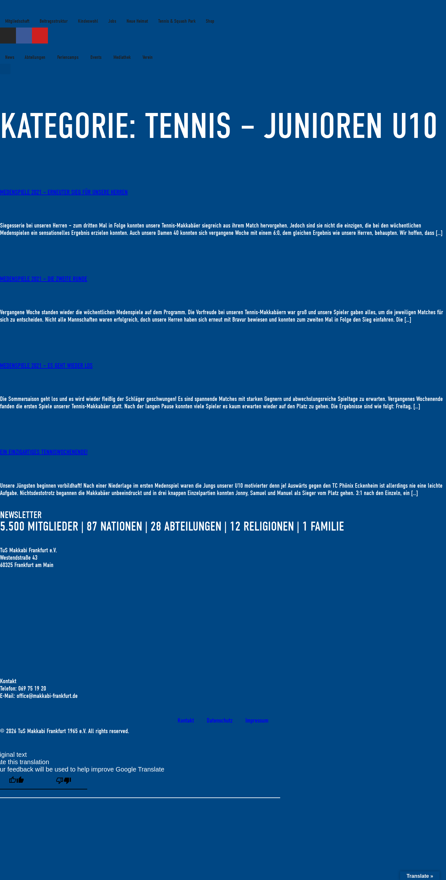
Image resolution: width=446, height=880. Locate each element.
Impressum (256, 720)
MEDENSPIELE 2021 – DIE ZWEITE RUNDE (43, 279)
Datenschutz (220, 720)
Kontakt (186, 720)
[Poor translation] (63, 781)
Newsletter (21, 515)
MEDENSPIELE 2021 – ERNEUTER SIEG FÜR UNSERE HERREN (64, 192)
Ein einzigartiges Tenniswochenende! (44, 452)
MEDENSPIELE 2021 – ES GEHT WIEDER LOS (46, 365)
